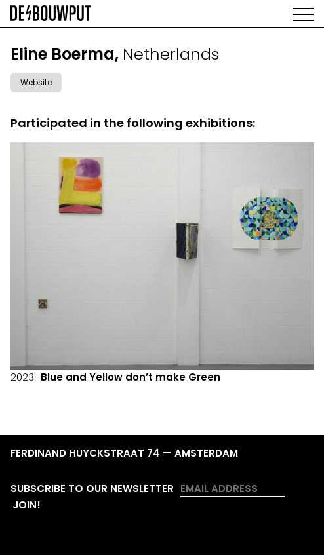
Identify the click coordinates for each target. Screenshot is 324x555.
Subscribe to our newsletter (92, 488)
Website (36, 82)
